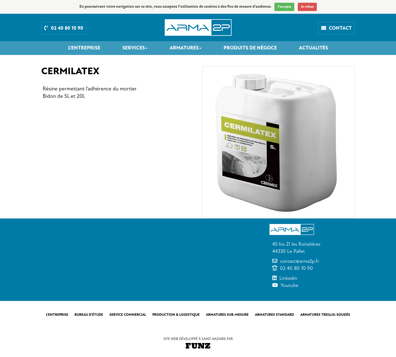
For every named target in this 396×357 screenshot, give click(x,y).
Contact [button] (336, 28)
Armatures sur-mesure (227, 314)
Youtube (289, 285)
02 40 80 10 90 (296, 268)
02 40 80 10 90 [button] (63, 28)
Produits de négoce (250, 48)
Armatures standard (274, 314)
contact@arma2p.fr (299, 261)
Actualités (313, 48)
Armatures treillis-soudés (325, 314)
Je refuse (307, 7)
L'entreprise (84, 48)
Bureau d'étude (89, 314)
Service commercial (127, 314)
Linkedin (288, 278)
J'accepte (284, 7)
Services (135, 48)
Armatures (186, 48)
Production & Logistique (176, 314)
